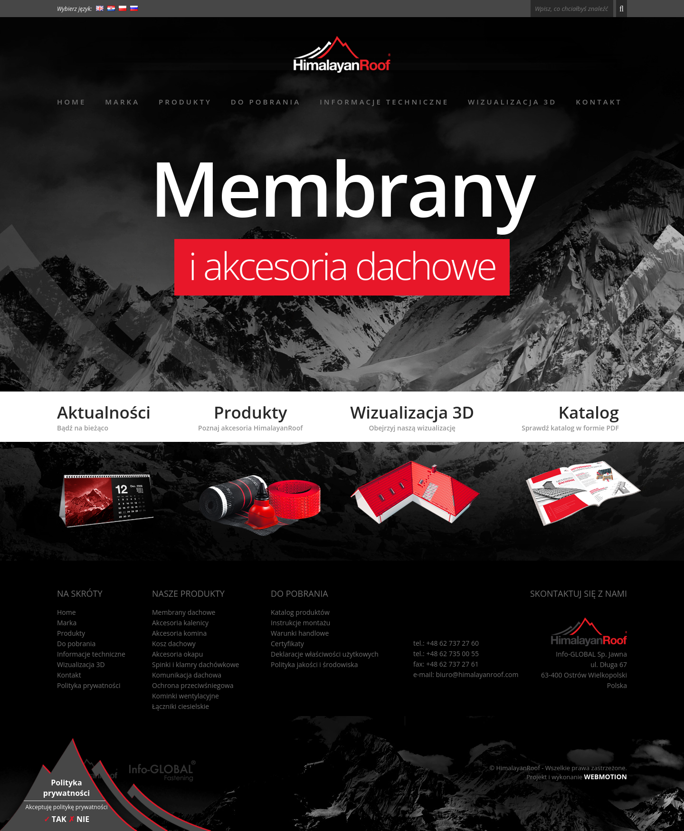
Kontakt (599, 101)
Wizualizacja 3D (512, 101)
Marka (122, 101)
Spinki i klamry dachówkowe (195, 664)
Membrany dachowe (184, 612)
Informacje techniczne (384, 101)
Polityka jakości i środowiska (314, 664)
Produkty (185, 101)
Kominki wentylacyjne (185, 695)
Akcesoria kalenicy (180, 622)
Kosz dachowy (174, 643)
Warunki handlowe (300, 633)
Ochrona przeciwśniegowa (192, 685)
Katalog (570, 416)
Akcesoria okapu (177, 654)
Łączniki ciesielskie (180, 706)
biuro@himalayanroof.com (477, 674)
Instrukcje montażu (300, 622)
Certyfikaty (287, 643)
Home (71, 101)
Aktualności (104, 416)
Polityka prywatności (89, 685)
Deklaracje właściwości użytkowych (325, 654)
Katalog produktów (300, 612)
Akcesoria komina (179, 633)
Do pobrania (266, 101)
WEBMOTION (605, 776)
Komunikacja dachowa (186, 674)
